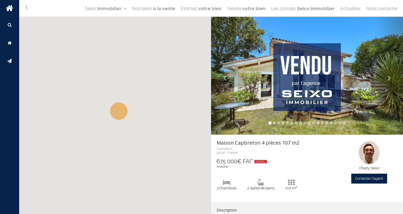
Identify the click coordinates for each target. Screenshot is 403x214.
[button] (119, 111)
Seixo (105, 8)
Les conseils (303, 8)
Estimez (201, 8)
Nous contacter (382, 8)
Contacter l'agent (369, 178)
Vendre (246, 8)
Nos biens (153, 8)
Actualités (350, 8)
